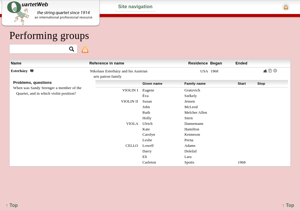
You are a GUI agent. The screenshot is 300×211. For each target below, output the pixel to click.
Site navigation (135, 6)
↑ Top (288, 205)
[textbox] (41, 49)
